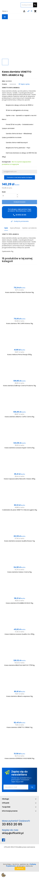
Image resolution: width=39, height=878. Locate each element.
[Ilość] (9, 196)
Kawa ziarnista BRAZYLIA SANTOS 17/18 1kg (19, 665)
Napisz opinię (24, 84)
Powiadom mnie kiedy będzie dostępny (19, 177)
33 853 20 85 (12, 824)
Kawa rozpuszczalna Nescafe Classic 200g (19, 479)
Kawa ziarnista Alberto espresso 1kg (19, 696)
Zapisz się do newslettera (19, 773)
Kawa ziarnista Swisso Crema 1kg (20, 572)
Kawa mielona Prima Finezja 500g (19, 354)
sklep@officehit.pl (13, 833)
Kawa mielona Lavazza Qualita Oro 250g (19, 634)
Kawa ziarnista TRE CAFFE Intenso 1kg (19, 323)
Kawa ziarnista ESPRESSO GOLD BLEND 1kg (19, 758)
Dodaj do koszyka (19, 202)
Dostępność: (6, 162)
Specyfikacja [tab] (15, 228)
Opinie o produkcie (29, 228)
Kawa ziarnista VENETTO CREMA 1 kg (19, 727)
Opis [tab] (6, 228)
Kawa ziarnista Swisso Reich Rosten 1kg (19, 292)
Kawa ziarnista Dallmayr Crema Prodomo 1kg (19, 386)
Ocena (4, 84)
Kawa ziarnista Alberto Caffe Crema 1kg (19, 417)
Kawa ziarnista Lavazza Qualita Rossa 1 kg (19, 541)
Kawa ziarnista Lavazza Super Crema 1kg (19, 448)
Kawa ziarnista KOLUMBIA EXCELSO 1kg (19, 603)
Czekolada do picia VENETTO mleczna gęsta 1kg (19, 510)
